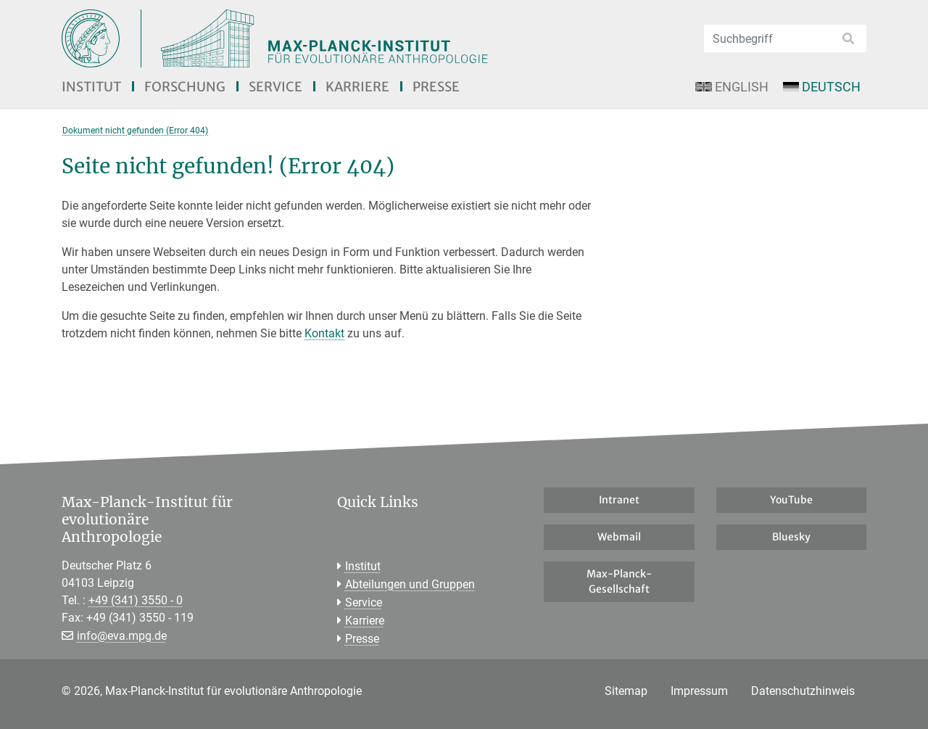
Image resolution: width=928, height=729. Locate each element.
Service (275, 86)
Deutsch (822, 86)
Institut (91, 86)
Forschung (184, 86)
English (731, 86)
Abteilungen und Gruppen (410, 584)
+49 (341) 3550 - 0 (135, 600)
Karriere (357, 86)
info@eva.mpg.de (122, 636)
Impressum (699, 691)
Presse (436, 86)
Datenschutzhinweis (803, 691)
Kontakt (324, 333)
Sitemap (626, 691)
